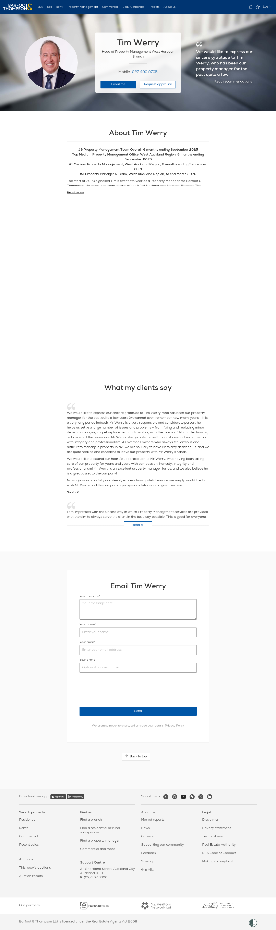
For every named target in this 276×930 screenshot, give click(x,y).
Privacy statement (216, 828)
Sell (49, 7)
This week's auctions (35, 868)
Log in (267, 6)
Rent (59, 7)
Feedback (148, 853)
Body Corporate (133, 7)
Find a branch (91, 820)
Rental (24, 828)
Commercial (110, 7)
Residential (27, 820)
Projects (153, 7)
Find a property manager (100, 841)
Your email (87, 642)
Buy (40, 7)
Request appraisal (158, 84)
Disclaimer (210, 820)
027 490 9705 (145, 72)
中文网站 (147, 870)
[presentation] (110, 690)
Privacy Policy (174, 725)
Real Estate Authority (219, 845)
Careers (147, 836)
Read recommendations (233, 82)
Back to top (136, 756)
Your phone (87, 660)
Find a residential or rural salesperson (100, 830)
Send (138, 711)
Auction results (31, 876)
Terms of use (212, 836)
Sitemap (147, 861)
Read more (75, 192)
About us (170, 7)
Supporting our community (162, 845)
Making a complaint (217, 861)
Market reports (153, 820)
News (145, 828)
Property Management (82, 7)
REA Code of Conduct (219, 853)
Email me (118, 84)
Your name (87, 624)
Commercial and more (97, 849)
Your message (89, 596)
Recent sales (29, 845)
